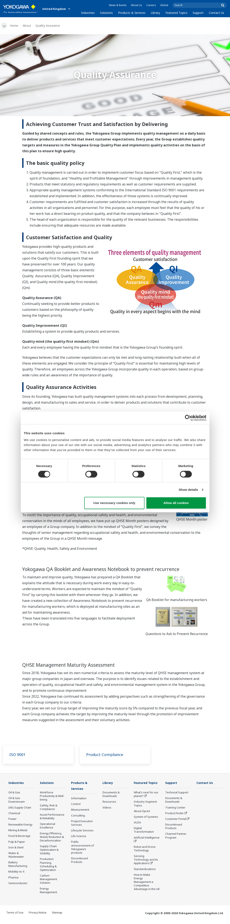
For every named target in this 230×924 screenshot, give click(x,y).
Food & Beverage (19, 836)
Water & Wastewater (16, 855)
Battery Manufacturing (17, 864)
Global (164, 5)
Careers (151, 5)
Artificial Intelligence (147, 844)
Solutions (106, 13)
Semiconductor (17, 883)
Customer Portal (175, 819)
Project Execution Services (82, 823)
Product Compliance (106, 755)
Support (198, 13)
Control (76, 805)
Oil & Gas (14, 793)
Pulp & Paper (16, 842)
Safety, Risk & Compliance (48, 807)
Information (78, 799)
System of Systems (146, 823)
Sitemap (57, 916)
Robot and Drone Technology (145, 855)
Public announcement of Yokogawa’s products (82, 848)
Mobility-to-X (16, 872)
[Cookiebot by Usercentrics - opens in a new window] (188, 418)
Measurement (80, 810)
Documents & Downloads (111, 794)
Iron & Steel (15, 848)
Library (155, 13)
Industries (88, 13)
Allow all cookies (176, 503)
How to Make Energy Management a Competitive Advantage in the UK (147, 888)
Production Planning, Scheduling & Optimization (48, 865)
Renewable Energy (20, 825)
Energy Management (48, 890)
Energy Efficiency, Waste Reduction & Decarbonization (52, 837)
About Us (136, 5)
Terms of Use (14, 916)
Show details (188, 489)
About (27, 26)
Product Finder (174, 813)
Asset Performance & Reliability (52, 817)
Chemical (14, 813)
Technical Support (176, 793)
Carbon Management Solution (48, 879)
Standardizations (145, 875)
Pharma (13, 878)
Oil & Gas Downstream (16, 800)
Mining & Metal (17, 831)
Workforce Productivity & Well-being (52, 796)
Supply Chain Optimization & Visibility (49, 850)
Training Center (175, 808)
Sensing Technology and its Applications (146, 866)
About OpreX (142, 817)
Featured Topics (176, 13)
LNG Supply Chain (19, 808)
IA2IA (137, 829)
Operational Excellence (47, 826)
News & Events (118, 5)
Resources (109, 802)
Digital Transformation (144, 836)
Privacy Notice (38, 916)
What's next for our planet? (146, 801)
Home (14, 26)
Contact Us (216, 13)
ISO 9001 (18, 755)
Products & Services (132, 13)
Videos (107, 808)
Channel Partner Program (175, 836)
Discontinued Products (79, 861)
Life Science (78, 837)
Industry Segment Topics (145, 810)
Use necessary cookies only (114, 503)
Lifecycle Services (82, 831)
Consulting (78, 816)
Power (12, 819)
